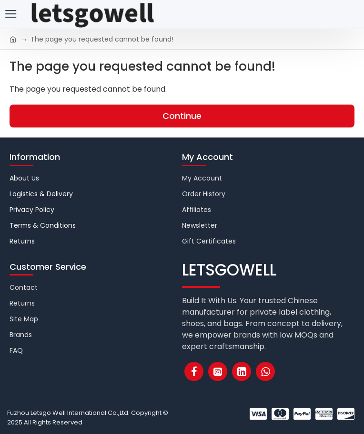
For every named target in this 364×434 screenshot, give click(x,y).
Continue (182, 116)
